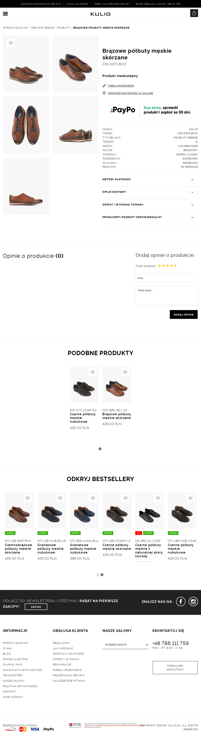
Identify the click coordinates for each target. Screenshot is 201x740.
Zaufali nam (12, 665)
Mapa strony (13, 698)
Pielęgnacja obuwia (69, 676)
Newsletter (12, 676)
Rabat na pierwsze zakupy (112, 3)
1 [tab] (100, 449)
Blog (7, 654)
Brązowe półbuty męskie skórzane (116, 417)
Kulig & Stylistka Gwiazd (22, 671)
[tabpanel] (84, 406)
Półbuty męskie (186, 137)
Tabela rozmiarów (67, 671)
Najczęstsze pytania (69, 681)
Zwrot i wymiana (66, 660)
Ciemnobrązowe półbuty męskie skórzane (18, 549)
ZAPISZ (36, 607)
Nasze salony (14, 681)
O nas (7, 649)
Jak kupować (63, 649)
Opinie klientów (15, 660)
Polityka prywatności (20, 687)
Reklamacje (62, 665)
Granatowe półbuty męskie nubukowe (50, 549)
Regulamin (61, 644)
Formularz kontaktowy (175, 669)
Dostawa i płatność (68, 654)
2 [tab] (101, 575)
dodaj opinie (184, 315)
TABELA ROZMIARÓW (118, 86)
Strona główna (15, 644)
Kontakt (9, 692)
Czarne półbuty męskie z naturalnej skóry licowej (149, 551)
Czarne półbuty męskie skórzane (117, 548)
